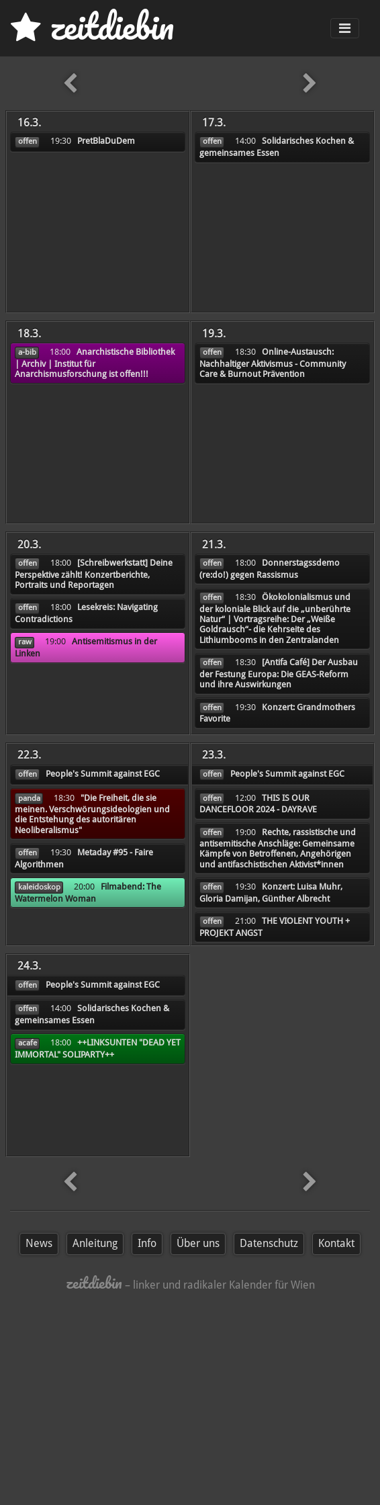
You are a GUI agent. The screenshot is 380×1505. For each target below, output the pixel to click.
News (39, 1243)
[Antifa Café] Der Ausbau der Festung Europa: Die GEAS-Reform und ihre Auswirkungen (278, 673)
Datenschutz (269, 1243)
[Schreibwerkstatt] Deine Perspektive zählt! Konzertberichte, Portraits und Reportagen (94, 574)
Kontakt (336, 1243)
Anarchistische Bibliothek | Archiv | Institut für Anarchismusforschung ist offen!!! (95, 363)
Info (147, 1243)
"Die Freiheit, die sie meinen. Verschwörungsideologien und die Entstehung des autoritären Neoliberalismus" (92, 814)
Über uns (198, 1243)
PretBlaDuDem (106, 141)
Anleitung (95, 1243)
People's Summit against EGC (103, 774)
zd (92, 26)
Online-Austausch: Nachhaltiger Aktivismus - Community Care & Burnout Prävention (272, 363)
